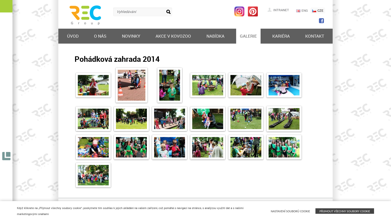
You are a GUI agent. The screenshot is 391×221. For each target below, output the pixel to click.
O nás (100, 36)
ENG (302, 10)
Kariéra (281, 36)
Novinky (131, 36)
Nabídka (215, 36)
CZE (317, 10)
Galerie (248, 36)
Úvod (73, 36)
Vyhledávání (126, 11)
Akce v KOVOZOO (173, 36)
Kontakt (314, 36)
